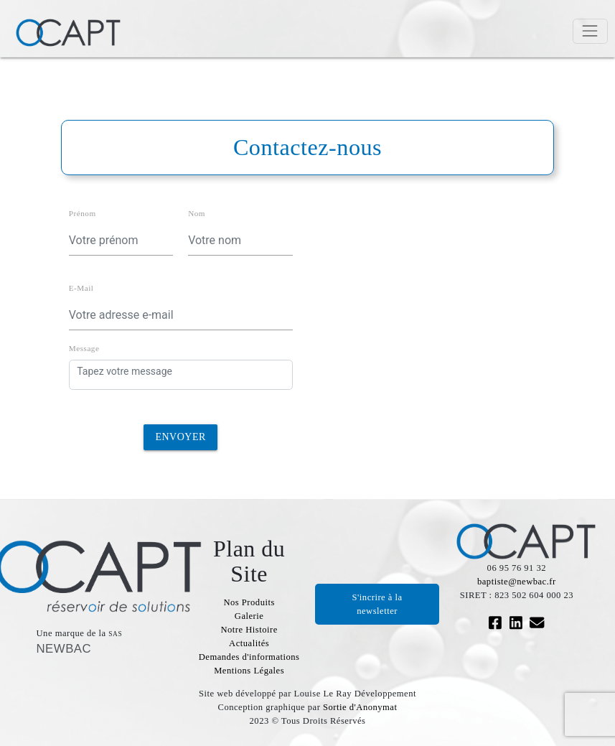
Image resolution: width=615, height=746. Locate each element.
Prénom (82, 213)
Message (84, 348)
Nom (196, 213)
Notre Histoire (248, 630)
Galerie (249, 616)
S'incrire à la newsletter (377, 604)
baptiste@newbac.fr (516, 582)
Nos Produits (248, 602)
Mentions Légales (249, 671)
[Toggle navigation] (590, 31)
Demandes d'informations (249, 657)
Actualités (249, 643)
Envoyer (180, 437)
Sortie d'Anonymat (360, 707)
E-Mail (81, 288)
